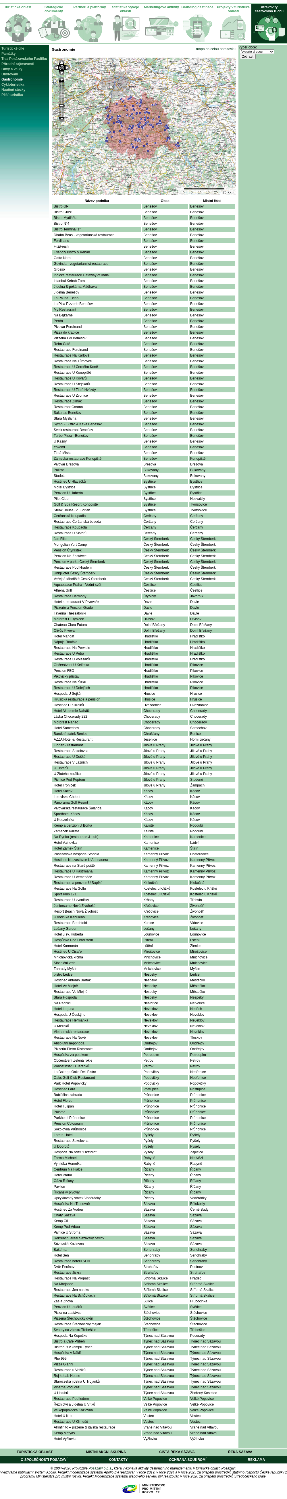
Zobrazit (247, 56)
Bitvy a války (11, 69)
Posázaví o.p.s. (100, 1468)
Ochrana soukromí (187, 1460)
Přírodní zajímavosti (17, 64)
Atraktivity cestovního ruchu (269, 9)
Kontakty (118, 1460)
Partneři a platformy (89, 7)
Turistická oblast (17, 7)
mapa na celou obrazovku (216, 49)
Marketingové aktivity (161, 7)
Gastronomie (12, 79)
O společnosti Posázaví (44, 1460)
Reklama (256, 1460)
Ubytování (9, 74)
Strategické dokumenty (54, 9)
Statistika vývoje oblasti (125, 9)
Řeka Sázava (240, 1452)
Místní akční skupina (106, 1452)
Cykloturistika (12, 85)
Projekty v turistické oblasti (233, 9)
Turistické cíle (12, 48)
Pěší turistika (12, 95)
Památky (8, 54)
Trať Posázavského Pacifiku (24, 59)
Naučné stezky (13, 90)
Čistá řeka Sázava (177, 1452)
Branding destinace (197, 7)
